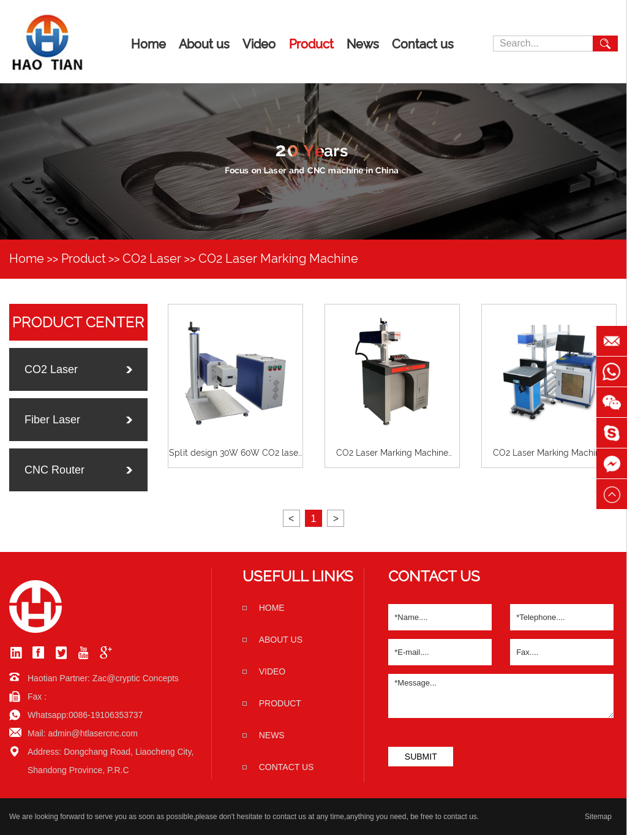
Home (148, 44)
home (272, 608)
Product (311, 44)
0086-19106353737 (106, 715)
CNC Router (54, 470)
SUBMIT (421, 756)
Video (259, 44)
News (363, 44)
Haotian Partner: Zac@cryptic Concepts (103, 678)
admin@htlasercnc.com (93, 733)
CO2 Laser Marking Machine (278, 258)
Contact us (423, 44)
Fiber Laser (52, 420)
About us (204, 44)
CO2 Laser (151, 258)
